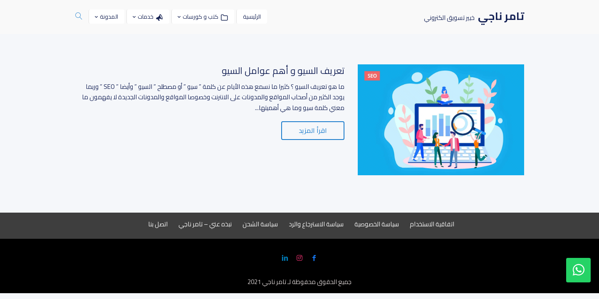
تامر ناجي (274, 282)
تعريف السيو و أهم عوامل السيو (283, 70)
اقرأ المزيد (313, 130)
